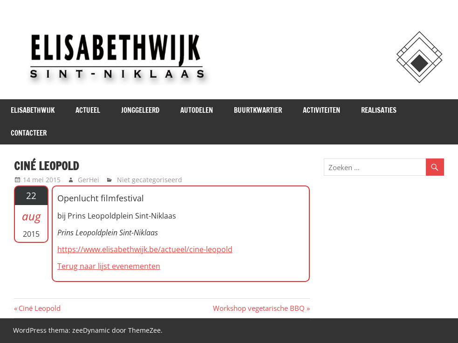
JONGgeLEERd (140, 110)
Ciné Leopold (39, 308)
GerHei (88, 179)
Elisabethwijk (33, 110)
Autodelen (196, 110)
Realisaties (378, 110)
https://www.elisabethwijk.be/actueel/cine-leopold (144, 249)
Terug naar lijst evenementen (108, 266)
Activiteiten (321, 110)
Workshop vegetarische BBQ (259, 308)
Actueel (87, 110)
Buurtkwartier (258, 110)
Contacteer (29, 133)
